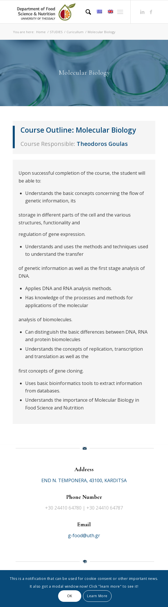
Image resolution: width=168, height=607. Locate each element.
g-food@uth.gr (84, 535)
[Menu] (120, 12)
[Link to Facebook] (151, 11)
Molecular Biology (106, 130)
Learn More (97, 595)
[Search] (85, 11)
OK (69, 595)
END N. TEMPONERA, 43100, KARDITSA (84, 480)
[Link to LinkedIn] (142, 11)
